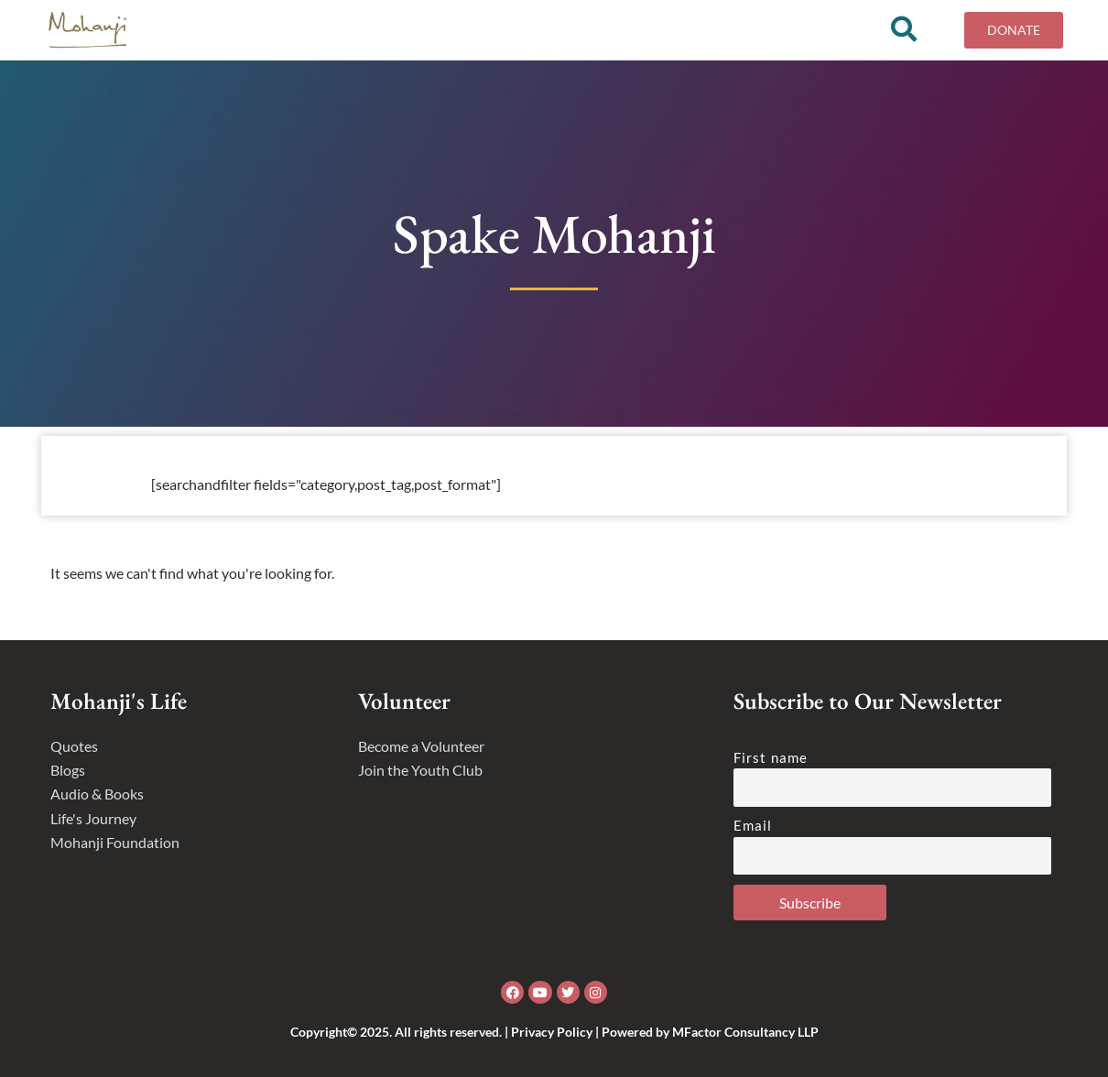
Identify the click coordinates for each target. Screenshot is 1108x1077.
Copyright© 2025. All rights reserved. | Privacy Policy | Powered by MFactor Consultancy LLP (554, 1031)
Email (753, 825)
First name (770, 757)
